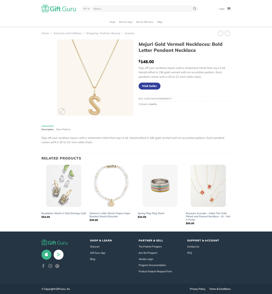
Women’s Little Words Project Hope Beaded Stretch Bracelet (110, 215)
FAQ (189, 252)
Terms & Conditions (220, 289)
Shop (112, 21)
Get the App (125, 21)
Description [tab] (47, 129)
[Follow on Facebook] (43, 266)
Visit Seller (149, 86)
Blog (160, 21)
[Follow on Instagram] (50, 266)
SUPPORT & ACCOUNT (203, 240)
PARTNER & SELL (151, 240)
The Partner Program (150, 246)
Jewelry (130, 33)
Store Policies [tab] (63, 129)
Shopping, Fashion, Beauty (103, 33)
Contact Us (193, 246)
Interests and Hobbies (67, 33)
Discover (94, 246)
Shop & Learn (101, 240)
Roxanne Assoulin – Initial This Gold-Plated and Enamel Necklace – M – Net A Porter (208, 216)
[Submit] (195, 9)
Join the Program (148, 252)
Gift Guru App (97, 252)
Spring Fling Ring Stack (151, 213)
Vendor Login (146, 259)
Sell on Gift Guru (145, 21)
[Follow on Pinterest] (57, 266)
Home (45, 33)
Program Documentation (152, 265)
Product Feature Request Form (155, 271)
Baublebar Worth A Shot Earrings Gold (63, 213)
